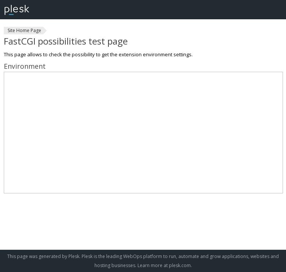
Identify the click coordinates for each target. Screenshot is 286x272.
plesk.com (180, 265)
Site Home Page (24, 30)
